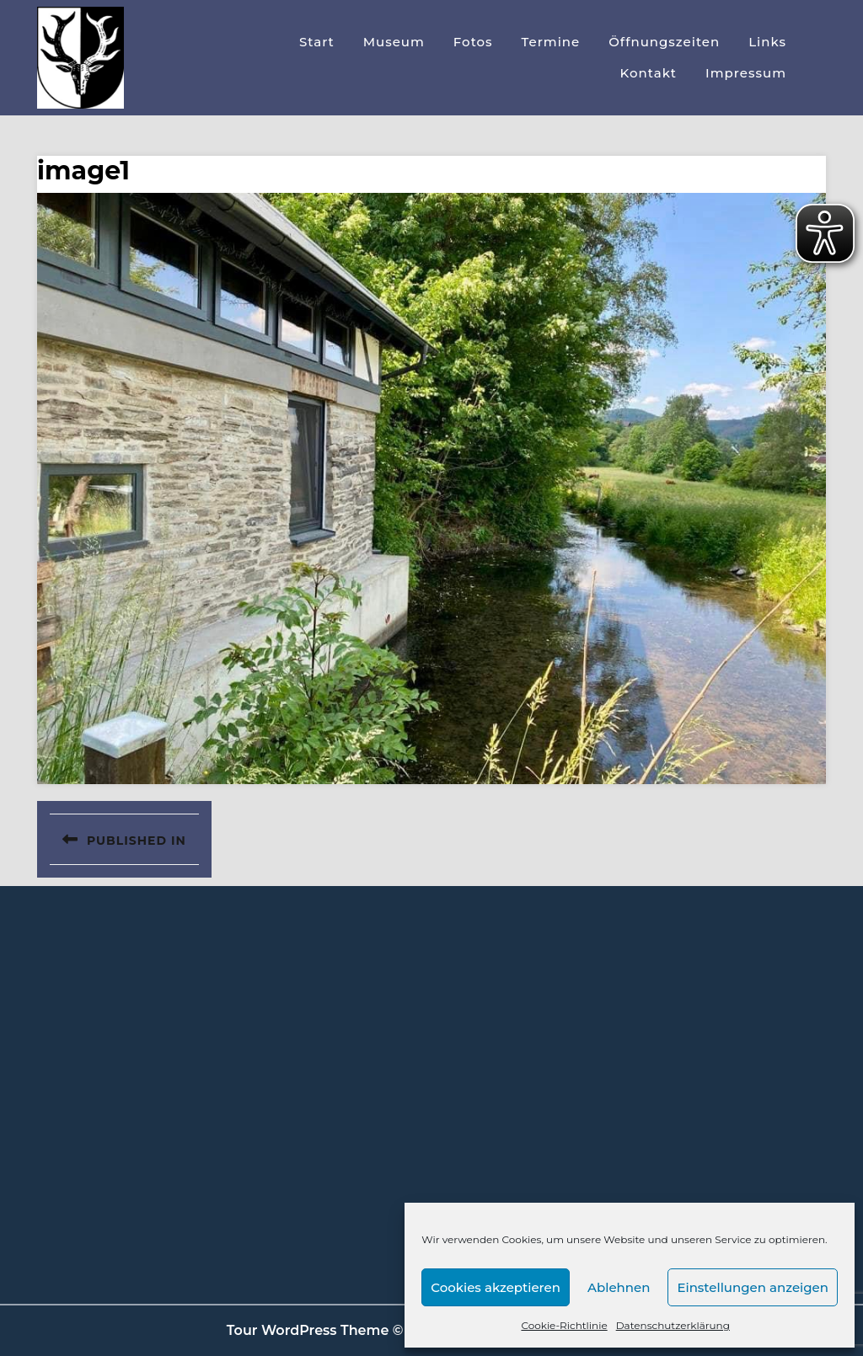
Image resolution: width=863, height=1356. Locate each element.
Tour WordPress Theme (308, 1330)
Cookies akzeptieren (495, 1287)
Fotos (473, 42)
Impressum (745, 73)
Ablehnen (618, 1287)
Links (767, 42)
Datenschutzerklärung (673, 1325)
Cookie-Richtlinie (564, 1325)
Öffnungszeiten (664, 42)
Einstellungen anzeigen (752, 1287)
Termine (551, 42)
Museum (394, 42)
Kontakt (649, 73)
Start (317, 42)
